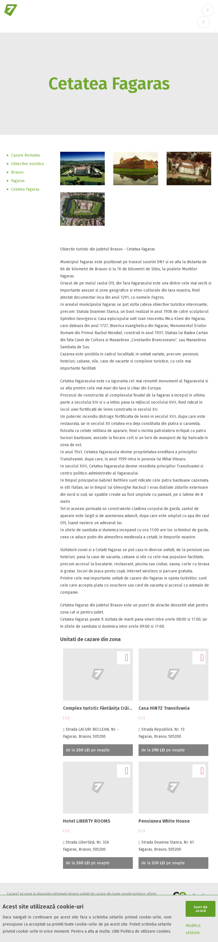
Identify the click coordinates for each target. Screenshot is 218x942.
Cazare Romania (25, 155)
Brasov (17, 172)
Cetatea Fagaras (25, 189)
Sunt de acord (200, 909)
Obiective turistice (27, 163)
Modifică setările (193, 929)
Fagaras (18, 180)
